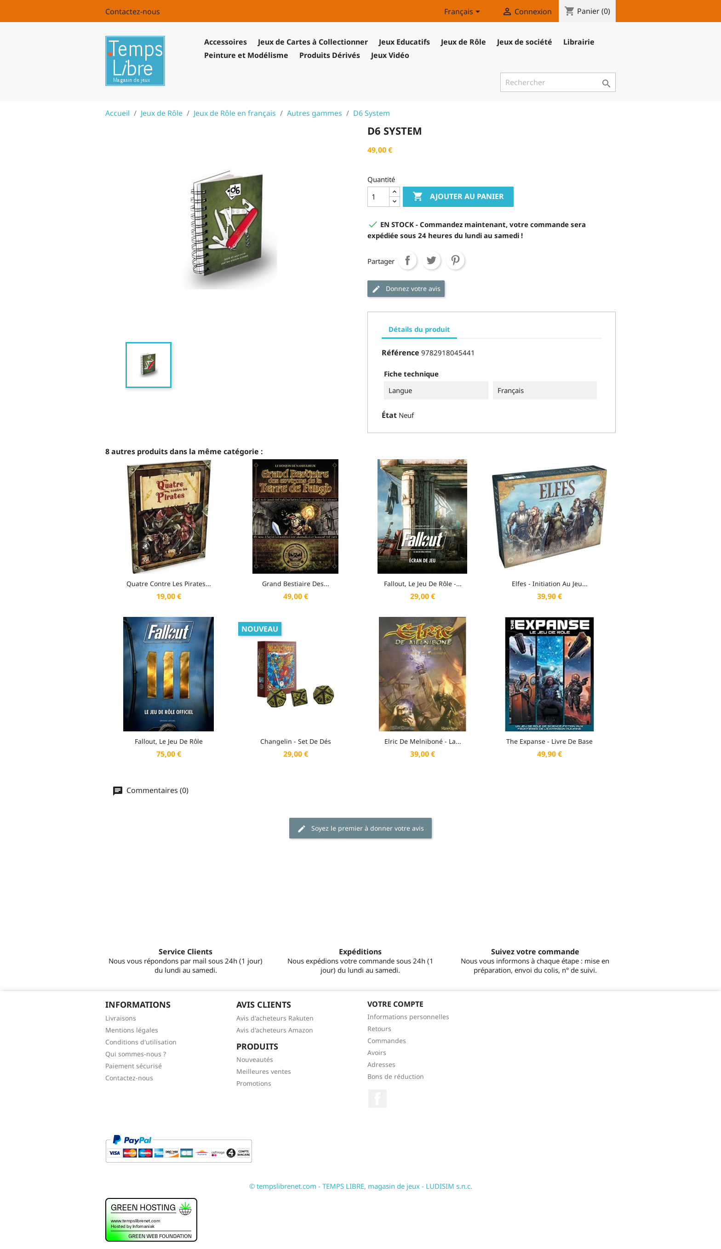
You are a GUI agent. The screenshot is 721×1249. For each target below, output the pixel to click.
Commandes (386, 1040)
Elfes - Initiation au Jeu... (550, 583)
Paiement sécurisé (133, 1065)
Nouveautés (254, 1059)
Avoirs (376, 1052)
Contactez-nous (132, 11)
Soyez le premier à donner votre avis (360, 828)
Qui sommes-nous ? (135, 1053)
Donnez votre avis (406, 289)
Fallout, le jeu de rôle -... (423, 583)
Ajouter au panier (458, 197)
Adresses (381, 1064)
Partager (407, 260)
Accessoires (225, 42)
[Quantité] (378, 197)
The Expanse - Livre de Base (549, 741)
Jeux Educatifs (404, 42)
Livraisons (120, 1018)
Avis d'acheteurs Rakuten (275, 1018)
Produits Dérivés (329, 55)
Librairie (579, 42)
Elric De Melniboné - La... (422, 741)
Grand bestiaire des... (295, 583)
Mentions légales (131, 1030)
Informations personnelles (408, 1016)
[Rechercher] (558, 82)
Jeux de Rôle (463, 42)
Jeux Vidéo (390, 55)
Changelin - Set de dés (295, 741)
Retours (379, 1028)
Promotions (253, 1083)
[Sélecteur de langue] (463, 12)
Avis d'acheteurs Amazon (274, 1030)
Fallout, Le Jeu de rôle (169, 741)
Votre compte (395, 1004)
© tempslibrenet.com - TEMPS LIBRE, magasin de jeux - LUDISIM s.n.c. (360, 1186)
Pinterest (455, 260)
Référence (400, 352)
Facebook (377, 1098)
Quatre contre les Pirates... (168, 583)
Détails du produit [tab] (419, 329)
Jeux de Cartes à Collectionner (313, 42)
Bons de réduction (395, 1076)
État (389, 415)
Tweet (431, 260)
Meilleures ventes (263, 1071)
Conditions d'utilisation (141, 1042)
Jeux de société (524, 42)
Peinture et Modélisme (246, 55)
